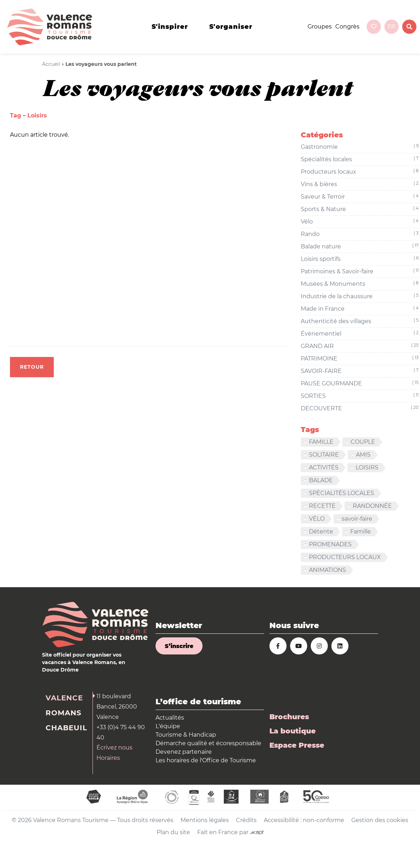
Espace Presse (296, 745)
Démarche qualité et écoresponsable (208, 743)
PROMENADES (330, 544)
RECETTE (322, 505)
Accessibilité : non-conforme (304, 820)
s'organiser (230, 27)
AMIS (363, 454)
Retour (32, 367)
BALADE (321, 480)
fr (391, 26)
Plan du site (173, 832)
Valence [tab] (64, 698)
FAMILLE (321, 441)
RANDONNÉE (372, 505)
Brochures (289, 716)
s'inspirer (170, 27)
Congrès (347, 26)
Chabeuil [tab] (66, 727)
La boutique (292, 731)
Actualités (170, 717)
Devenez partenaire (184, 751)
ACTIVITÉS (323, 467)
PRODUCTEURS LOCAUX (345, 557)
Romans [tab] (64, 713)
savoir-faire (357, 518)
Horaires (108, 757)
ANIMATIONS (327, 570)
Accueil (51, 64)
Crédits (246, 820)
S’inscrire (179, 646)
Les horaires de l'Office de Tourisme (206, 760)
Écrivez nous (114, 747)
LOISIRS (367, 467)
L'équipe (168, 726)
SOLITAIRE (324, 454)
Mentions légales (204, 820)
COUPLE (363, 441)
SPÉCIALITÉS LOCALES (341, 493)
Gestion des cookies (379, 820)
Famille (360, 531)
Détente (321, 531)
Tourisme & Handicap (186, 734)
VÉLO (317, 518)
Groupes (320, 26)
